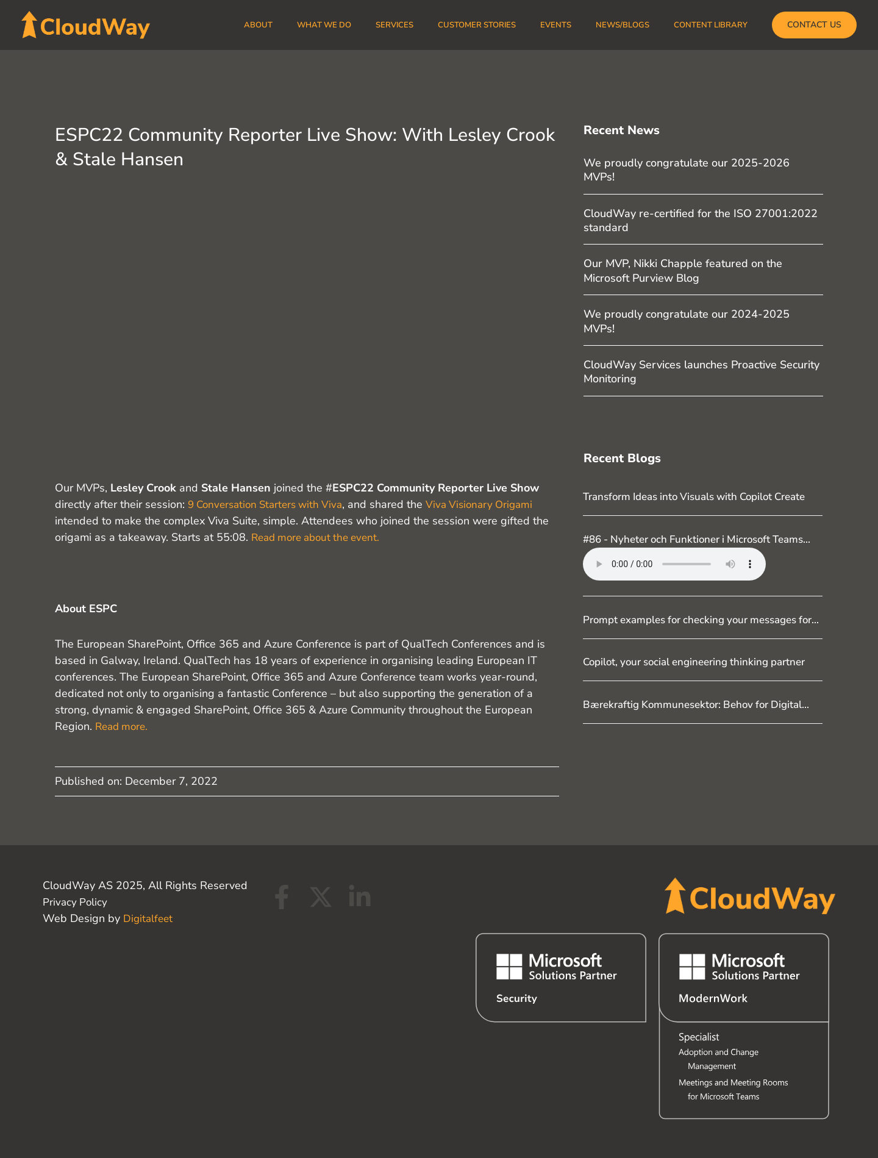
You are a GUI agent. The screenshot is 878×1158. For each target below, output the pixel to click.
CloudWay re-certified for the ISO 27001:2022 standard (701, 220)
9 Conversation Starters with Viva (270, 504)
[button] (814, 25)
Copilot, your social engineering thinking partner (702, 711)
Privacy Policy (76, 902)
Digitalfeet (149, 918)
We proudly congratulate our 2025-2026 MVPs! (687, 169)
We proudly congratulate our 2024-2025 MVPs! (687, 321)
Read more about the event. (320, 537)
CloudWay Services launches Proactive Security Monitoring (701, 371)
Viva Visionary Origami (492, 504)
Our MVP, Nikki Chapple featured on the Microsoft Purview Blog (683, 270)
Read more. (123, 726)
